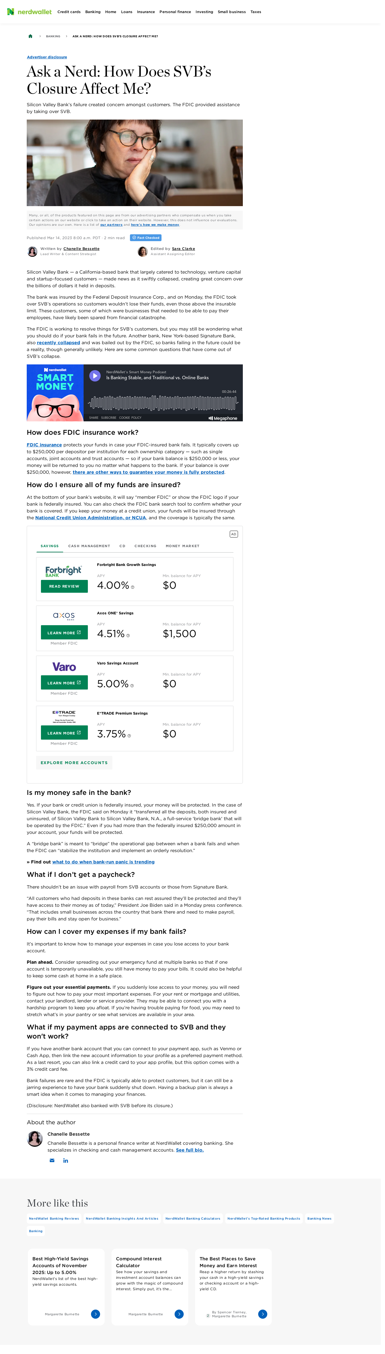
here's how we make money (155, 225)
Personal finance (175, 12)
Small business (232, 12)
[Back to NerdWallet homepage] (30, 36)
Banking (93, 12)
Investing (204, 12)
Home (110, 12)
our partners (111, 225)
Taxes (256, 12)
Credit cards (69, 12)
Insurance (146, 12)
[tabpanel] (134, 654)
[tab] (50, 546)
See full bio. (190, 1150)
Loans (127, 12)
